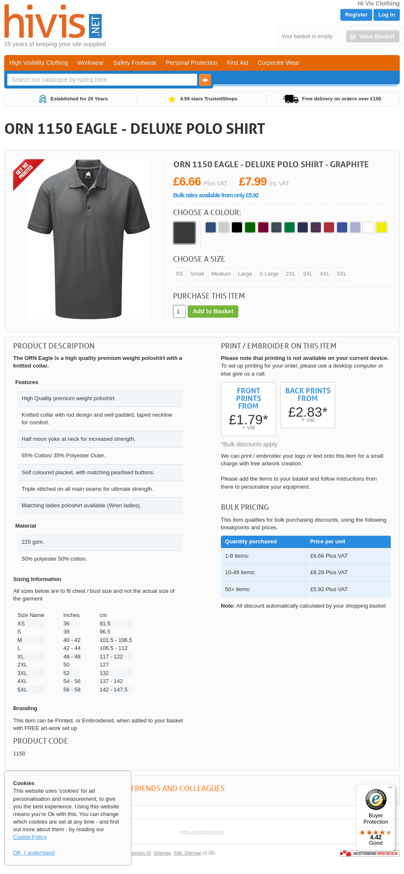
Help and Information (202, 831)
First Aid (237, 62)
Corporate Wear (279, 62)
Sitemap (162, 852)
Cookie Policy (29, 837)
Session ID (139, 852)
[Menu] (390, 789)
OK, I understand (34, 852)
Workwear (90, 62)
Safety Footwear (134, 62)
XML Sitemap (188, 852)
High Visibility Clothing (38, 62)
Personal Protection (191, 62)
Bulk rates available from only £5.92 (215, 195)
